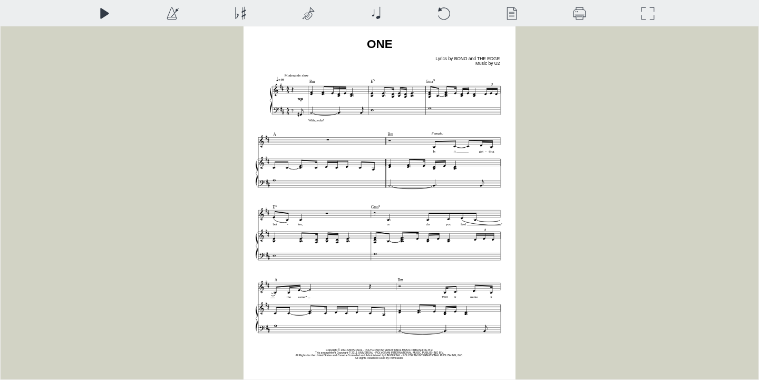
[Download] (579, 13)
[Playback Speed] (172, 13)
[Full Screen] (647, 13)
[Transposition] (240, 13)
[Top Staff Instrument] (308, 13)
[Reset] (443, 13)
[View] (511, 13)
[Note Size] (376, 13)
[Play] (104, 13)
